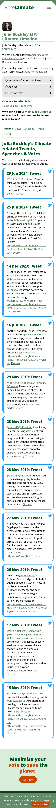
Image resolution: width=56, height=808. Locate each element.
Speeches (28, 128)
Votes (18, 128)
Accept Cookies (40, 804)
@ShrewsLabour (16, 279)
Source (19, 193)
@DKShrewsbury (36, 382)
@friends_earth (26, 575)
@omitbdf (12, 427)
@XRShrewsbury (16, 638)
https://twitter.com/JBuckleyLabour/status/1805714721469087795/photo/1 (26, 249)
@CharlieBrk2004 (16, 300)
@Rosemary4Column (34, 334)
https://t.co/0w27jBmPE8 (20, 556)
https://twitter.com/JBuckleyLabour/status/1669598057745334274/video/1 (26, 360)
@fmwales (12, 386)
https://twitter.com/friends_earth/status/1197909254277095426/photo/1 (27, 608)
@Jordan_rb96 (35, 300)
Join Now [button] (28, 779)
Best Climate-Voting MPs (18, 105)
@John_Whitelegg (17, 382)
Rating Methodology (34, 71)
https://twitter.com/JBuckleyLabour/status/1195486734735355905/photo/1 (26, 719)
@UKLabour (13, 290)
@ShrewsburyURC (24, 220)
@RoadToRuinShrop (21, 179)
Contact (6, 134)
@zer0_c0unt (14, 631)
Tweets (40, 128)
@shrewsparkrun (31, 631)
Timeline (7, 128)
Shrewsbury (9, 48)
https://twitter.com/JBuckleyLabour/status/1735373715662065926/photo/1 (26, 308)
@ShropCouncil (34, 634)
